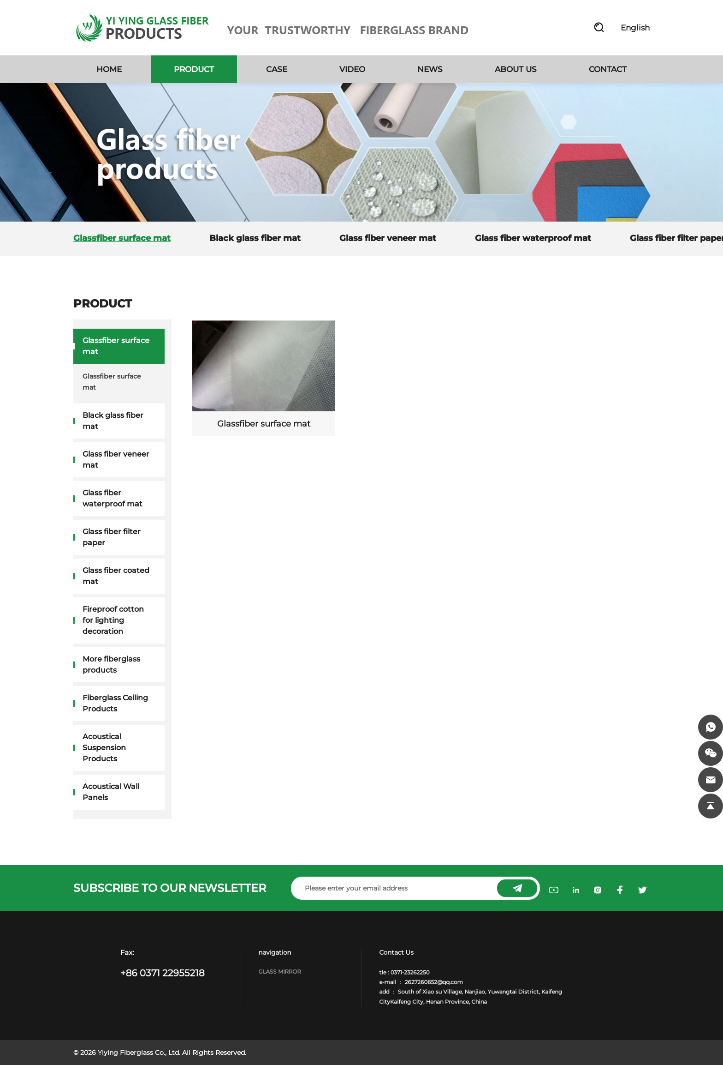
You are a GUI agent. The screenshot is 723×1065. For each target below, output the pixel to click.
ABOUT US (516, 69)
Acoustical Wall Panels (111, 792)
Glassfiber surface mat (122, 238)
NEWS (430, 69)
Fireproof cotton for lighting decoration (113, 620)
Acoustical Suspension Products (104, 747)
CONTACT (608, 69)
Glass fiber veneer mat (387, 238)
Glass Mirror (297, 973)
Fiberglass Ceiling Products (115, 703)
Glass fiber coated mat (116, 576)
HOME (109, 69)
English (635, 27)
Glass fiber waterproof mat (533, 238)
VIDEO (352, 69)
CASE (276, 69)
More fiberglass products (111, 664)
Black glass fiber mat (255, 238)
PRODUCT (194, 69)
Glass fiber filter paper (112, 537)
